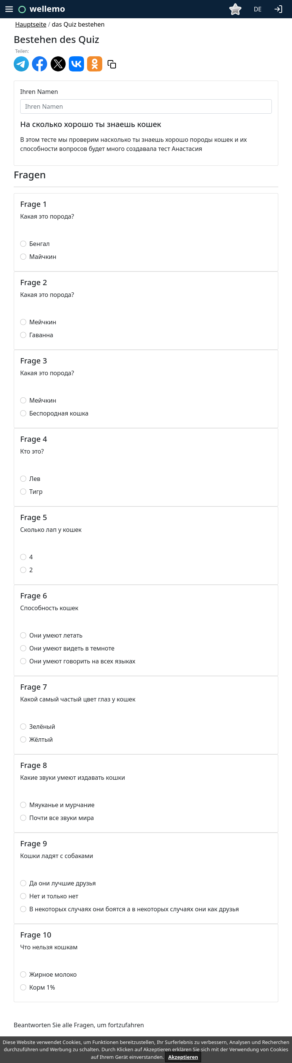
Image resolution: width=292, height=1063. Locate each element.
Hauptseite (30, 24)
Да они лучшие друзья (62, 883)
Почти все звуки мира (61, 818)
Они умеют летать (56, 635)
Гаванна (41, 335)
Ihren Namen (39, 91)
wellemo (47, 8)
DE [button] (258, 9)
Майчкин (42, 256)
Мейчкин (42, 322)
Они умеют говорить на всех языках (82, 661)
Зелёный (42, 726)
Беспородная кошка (59, 413)
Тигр (36, 491)
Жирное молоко (53, 974)
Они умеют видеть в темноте (71, 648)
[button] (280, 8)
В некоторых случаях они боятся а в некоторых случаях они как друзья (134, 909)
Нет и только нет (53, 896)
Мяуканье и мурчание (61, 805)
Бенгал (39, 244)
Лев (34, 478)
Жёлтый (41, 739)
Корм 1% (42, 987)
